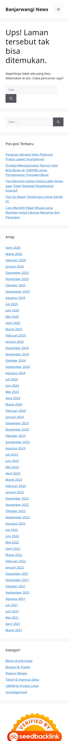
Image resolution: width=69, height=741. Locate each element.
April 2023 (13, 473)
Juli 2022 (12, 530)
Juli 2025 (12, 304)
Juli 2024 (12, 379)
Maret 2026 (14, 254)
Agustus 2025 (15, 298)
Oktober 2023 (16, 436)
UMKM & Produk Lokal (22, 686)
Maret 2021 (14, 630)
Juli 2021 (12, 605)
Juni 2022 (12, 536)
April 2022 (13, 548)
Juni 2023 (12, 461)
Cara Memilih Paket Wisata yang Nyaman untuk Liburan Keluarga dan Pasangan (33, 212)
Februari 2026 (16, 260)
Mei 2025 (12, 316)
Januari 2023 (15, 492)
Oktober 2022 (16, 511)
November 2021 (17, 580)
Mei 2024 (12, 392)
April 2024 (13, 398)
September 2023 (18, 442)
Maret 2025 (14, 329)
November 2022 (17, 505)
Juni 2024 (12, 385)
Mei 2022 (12, 542)
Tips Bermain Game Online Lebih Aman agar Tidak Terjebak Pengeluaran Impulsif (34, 186)
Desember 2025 (17, 273)
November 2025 (17, 279)
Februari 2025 (16, 335)
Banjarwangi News (27, 9)
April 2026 (13, 247)
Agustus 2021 (15, 599)
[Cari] (11, 98)
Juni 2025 (12, 310)
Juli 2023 (12, 454)
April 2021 (13, 624)
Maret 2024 (14, 404)
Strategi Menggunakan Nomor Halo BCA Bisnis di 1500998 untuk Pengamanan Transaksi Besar (32, 170)
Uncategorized (16, 692)
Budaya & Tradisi (18, 667)
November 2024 (17, 354)
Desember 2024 (17, 348)
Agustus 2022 (15, 523)
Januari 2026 (15, 266)
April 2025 (13, 323)
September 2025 (18, 291)
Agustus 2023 (15, 448)
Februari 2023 (16, 486)
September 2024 (18, 367)
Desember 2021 (17, 574)
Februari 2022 (16, 561)
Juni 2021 (12, 611)
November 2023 (17, 429)
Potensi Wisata (16, 673)
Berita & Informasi (19, 661)
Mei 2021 (12, 617)
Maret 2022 (14, 555)
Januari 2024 (15, 417)
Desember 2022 (17, 498)
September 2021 (18, 592)
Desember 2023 (17, 423)
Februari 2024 (16, 410)
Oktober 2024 (16, 360)
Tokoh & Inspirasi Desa (22, 679)
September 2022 (18, 517)
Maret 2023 (14, 479)
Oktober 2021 (16, 586)
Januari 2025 (15, 342)
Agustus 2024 (15, 373)
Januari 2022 (15, 567)
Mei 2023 (12, 467)
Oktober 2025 (16, 285)
